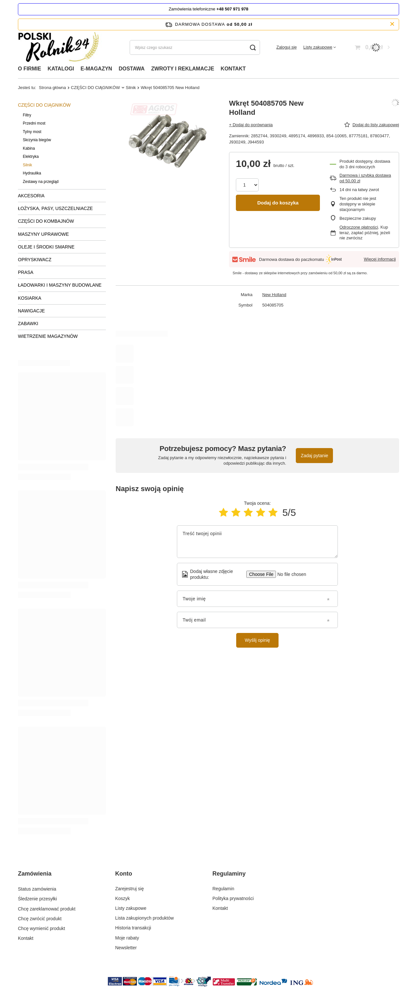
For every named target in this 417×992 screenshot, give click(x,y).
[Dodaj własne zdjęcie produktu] (289, 574)
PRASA (25, 272)
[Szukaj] (252, 47)
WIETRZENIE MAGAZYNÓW (48, 336)
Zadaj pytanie (314, 455)
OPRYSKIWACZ (34, 259)
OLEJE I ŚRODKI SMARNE (46, 246)
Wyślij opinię (257, 640)
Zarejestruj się (129, 888)
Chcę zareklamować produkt (47, 908)
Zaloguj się (286, 47)
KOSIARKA (29, 298)
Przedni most (34, 123)
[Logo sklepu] (61, 47)
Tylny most (32, 131)
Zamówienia (34, 873)
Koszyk (122, 898)
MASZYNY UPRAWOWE (43, 234)
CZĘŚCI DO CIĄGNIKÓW (95, 87)
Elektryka (31, 156)
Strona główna (52, 87)
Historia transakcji (133, 927)
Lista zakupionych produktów (144, 918)
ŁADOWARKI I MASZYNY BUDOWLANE (60, 285)
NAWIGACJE (31, 310)
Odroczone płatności (358, 227)
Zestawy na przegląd (41, 181)
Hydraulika (32, 173)
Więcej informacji (380, 259)
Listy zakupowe (317, 47)
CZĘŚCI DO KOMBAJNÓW (46, 221)
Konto (123, 873)
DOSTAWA (132, 68)
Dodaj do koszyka (278, 202)
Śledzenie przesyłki (37, 898)
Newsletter (126, 947)
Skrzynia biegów (37, 140)
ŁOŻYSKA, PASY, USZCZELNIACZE (55, 208)
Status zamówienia (37, 888)
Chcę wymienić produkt (41, 927)
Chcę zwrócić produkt (40, 918)
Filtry (27, 115)
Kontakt (25, 937)
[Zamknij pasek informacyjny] (392, 24)
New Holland (274, 294)
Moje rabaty (127, 937)
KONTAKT (233, 68)
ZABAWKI (28, 323)
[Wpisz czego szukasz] (195, 47)
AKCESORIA (31, 195)
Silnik (131, 87)
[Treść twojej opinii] (257, 541)
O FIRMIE (29, 68)
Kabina (29, 148)
